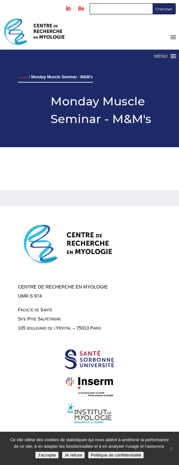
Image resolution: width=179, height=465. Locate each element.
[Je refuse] (171, 448)
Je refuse (73, 455)
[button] (161, 56)
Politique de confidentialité (116, 455)
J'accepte (47, 455)
